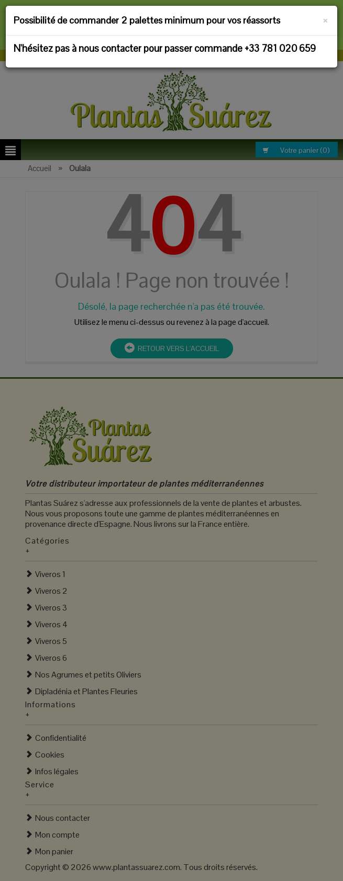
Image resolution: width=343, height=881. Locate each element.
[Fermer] (325, 19)
